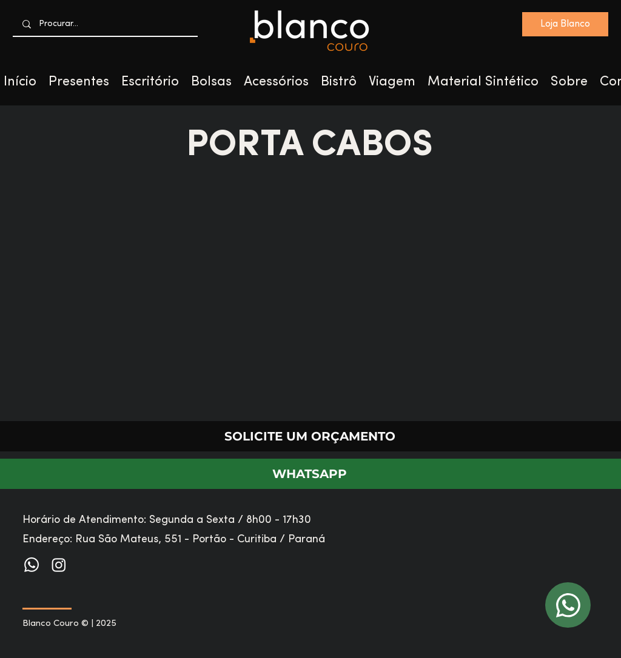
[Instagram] (59, 565)
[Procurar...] (105, 24)
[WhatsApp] (568, 605)
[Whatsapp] (31, 565)
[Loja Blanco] (565, 24)
